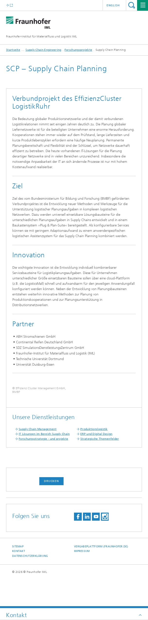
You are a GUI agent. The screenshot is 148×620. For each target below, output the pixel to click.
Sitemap (18, 575)
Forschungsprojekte (78, 50)
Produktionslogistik (94, 457)
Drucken (51, 509)
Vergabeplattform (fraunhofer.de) (101, 575)
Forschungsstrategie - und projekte (43, 467)
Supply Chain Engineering (43, 50)
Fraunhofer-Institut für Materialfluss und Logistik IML (41, 36)
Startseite (13, 50)
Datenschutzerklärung (30, 584)
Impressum (82, 579)
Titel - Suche (131, 5)
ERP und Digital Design (96, 462)
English (113, 5)
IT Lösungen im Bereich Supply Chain (44, 462)
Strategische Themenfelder (99, 467)
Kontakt (18, 579)
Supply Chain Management (38, 457)
